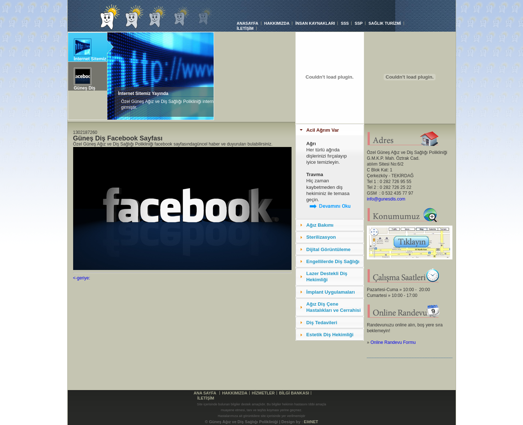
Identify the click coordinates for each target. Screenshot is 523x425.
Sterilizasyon (321, 237)
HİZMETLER (263, 393)
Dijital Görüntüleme (328, 249)
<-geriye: (81, 278)
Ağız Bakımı (320, 225)
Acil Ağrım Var (322, 130)
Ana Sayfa (205, 393)
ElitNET (311, 422)
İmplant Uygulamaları (330, 292)
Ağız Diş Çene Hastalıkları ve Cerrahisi (333, 307)
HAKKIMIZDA (277, 23)
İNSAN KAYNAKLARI (315, 23)
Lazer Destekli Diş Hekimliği (327, 276)
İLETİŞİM (245, 28)
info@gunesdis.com (386, 199)
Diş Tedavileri (321, 322)
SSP (358, 23)
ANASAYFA (247, 23)
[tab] (330, 130)
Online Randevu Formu (393, 342)
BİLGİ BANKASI (294, 393)
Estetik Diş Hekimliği (330, 334)
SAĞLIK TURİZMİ (384, 23)
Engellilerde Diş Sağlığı (333, 261)
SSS (345, 23)
